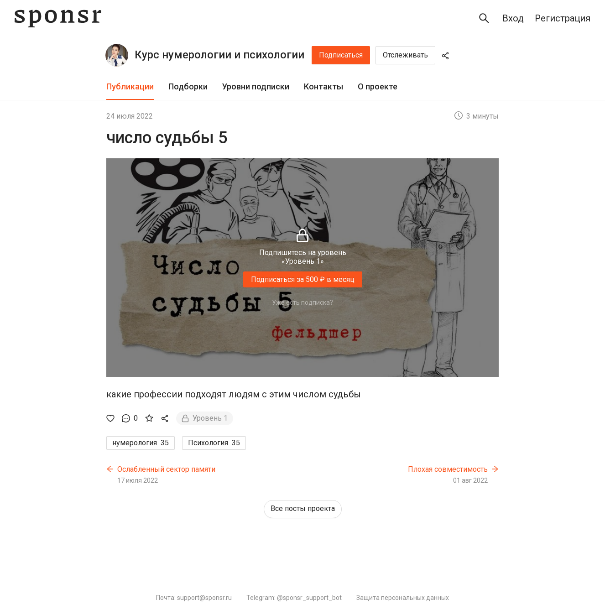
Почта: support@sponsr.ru (194, 597)
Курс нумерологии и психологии (219, 54)
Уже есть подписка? (302, 302)
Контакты (323, 86)
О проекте (377, 86)
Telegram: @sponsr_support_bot (294, 597)
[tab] (130, 87)
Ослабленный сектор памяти (166, 469)
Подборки (188, 86)
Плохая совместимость (448, 469)
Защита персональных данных (402, 597)
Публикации (130, 86)
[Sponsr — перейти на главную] (58, 18)
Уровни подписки (255, 86)
